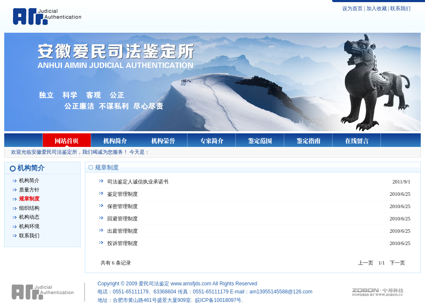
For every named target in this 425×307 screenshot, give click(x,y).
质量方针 (29, 190)
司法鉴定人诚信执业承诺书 (137, 182)
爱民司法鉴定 (154, 284)
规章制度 (29, 199)
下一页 (397, 263)
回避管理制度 (122, 219)
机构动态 (29, 217)
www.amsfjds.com (191, 284)
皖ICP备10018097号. (219, 300)
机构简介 (29, 180)
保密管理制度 (122, 206)
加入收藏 (376, 8)
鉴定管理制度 (122, 194)
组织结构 (29, 208)
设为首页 (352, 8)
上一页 (365, 263)
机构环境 (29, 226)
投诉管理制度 (122, 243)
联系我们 (400, 8)
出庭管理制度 (122, 231)
